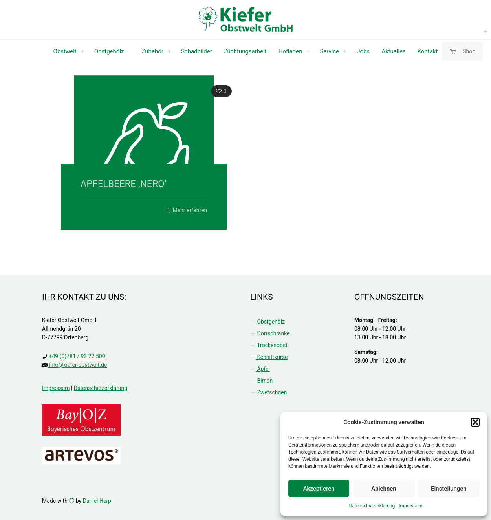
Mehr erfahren (189, 210)
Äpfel (260, 369)
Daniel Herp (97, 501)
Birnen (261, 380)
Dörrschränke (270, 333)
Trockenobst (269, 345)
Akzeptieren (319, 488)
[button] (475, 422)
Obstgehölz (267, 322)
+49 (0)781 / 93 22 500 (76, 356)
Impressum (410, 506)
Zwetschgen (268, 392)
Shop (462, 51)
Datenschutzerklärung (372, 506)
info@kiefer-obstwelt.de (77, 365)
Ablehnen (383, 488)
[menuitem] (82, 51)
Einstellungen (449, 488)
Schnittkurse (269, 357)
